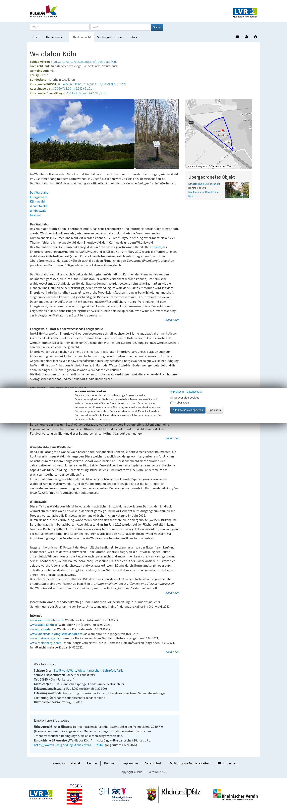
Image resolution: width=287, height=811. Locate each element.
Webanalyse (179, 403)
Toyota (156, 247)
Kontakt (110, 763)
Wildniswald (38, 211)
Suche (157, 27)
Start (36, 37)
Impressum (130, 763)
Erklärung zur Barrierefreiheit (190, 763)
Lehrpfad (104, 62)
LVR (139, 772)
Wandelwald (38, 206)
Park (114, 62)
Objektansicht (81, 37)
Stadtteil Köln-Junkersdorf (204, 184)
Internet (36, 215)
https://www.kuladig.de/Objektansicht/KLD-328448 (69, 745)
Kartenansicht (56, 37)
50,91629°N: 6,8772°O (112, 84)
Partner (92, 763)
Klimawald (37, 201)
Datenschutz (154, 763)
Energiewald (38, 197)
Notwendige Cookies (184, 398)
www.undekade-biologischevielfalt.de (55, 634)
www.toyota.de (40, 629)
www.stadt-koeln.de (44, 625)
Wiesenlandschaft (85, 62)
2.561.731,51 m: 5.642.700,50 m (86, 93)
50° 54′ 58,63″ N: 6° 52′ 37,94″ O (77, 84)
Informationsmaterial (65, 763)
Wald (69, 62)
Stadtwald (57, 62)
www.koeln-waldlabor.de (47, 620)
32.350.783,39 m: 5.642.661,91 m (74, 88)
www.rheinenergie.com (46, 638)
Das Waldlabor (40, 192)
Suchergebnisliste (109, 37)
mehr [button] (132, 37)
